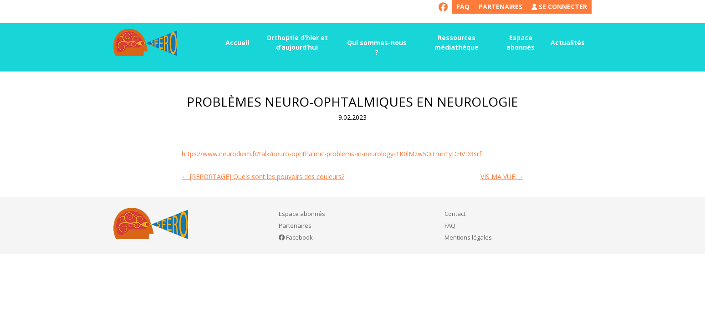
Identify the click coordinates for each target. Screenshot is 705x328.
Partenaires (500, 6)
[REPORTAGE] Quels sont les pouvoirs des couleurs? (263, 176)
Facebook (296, 237)
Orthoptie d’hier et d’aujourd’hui (297, 42)
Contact (454, 214)
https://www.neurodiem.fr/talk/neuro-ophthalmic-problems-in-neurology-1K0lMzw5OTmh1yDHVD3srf (331, 153)
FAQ (463, 6)
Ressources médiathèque (456, 42)
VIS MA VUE (501, 176)
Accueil (237, 42)
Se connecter (559, 6)
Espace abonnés (520, 42)
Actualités (568, 42)
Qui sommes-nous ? (377, 47)
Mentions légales (468, 237)
